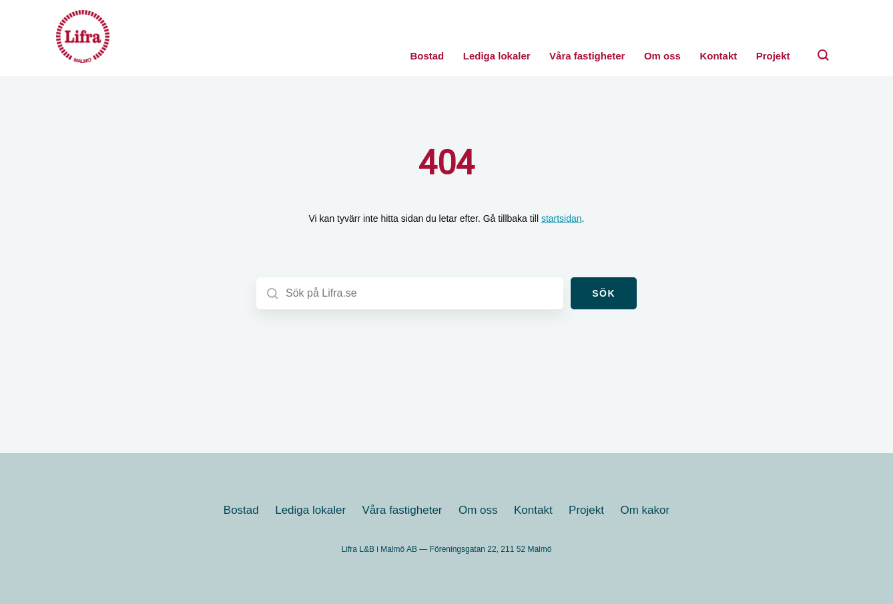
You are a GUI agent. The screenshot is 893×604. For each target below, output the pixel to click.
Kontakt (718, 55)
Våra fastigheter (587, 55)
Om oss (662, 55)
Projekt (773, 55)
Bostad (427, 55)
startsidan (561, 218)
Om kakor (644, 510)
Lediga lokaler (497, 55)
